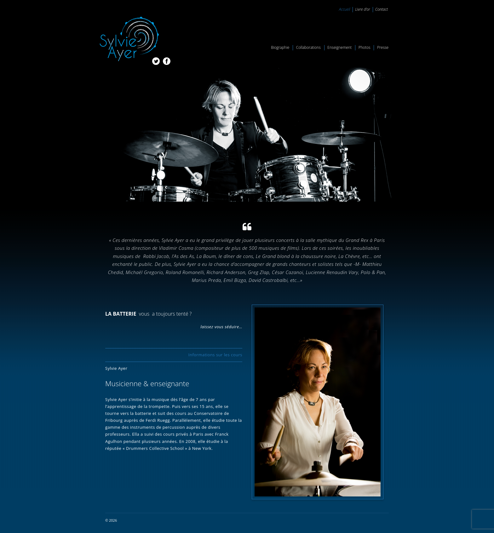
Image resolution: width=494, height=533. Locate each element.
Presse (382, 47)
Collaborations (308, 47)
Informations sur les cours (215, 355)
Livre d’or (362, 9)
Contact (381, 9)
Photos (364, 47)
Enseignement (339, 47)
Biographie (280, 47)
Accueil (344, 9)
